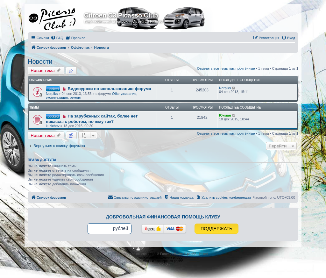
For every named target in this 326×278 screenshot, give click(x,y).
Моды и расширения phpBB (163, 261)
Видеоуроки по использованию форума (109, 88)
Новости (40, 61)
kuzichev (53, 126)
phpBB (152, 254)
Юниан (225, 115)
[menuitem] (57, 38)
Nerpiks (52, 94)
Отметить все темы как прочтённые (226, 68)
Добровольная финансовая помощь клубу (163, 216)
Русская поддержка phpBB (162, 257)
